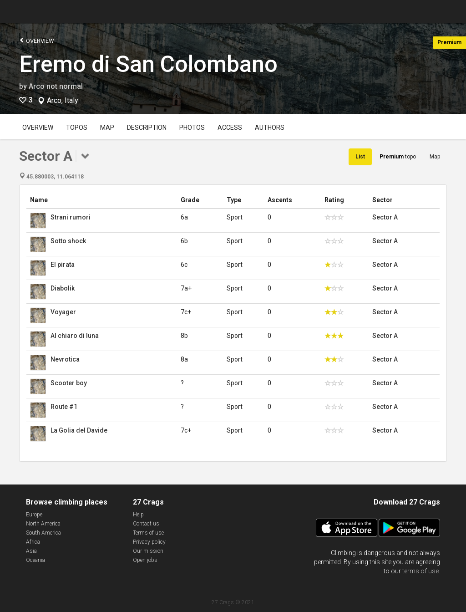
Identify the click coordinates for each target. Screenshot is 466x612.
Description (147, 127)
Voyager (63, 312)
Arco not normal (56, 86)
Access (230, 127)
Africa (33, 542)
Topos (76, 127)
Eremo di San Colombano (148, 64)
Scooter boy (69, 383)
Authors (269, 127)
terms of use (420, 571)
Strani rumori (71, 217)
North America (43, 523)
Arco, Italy (62, 100)
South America (43, 533)
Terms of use (148, 533)
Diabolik (63, 288)
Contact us (146, 523)
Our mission (148, 551)
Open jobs (145, 560)
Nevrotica (65, 359)
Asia (31, 551)
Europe (34, 514)
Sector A (385, 217)
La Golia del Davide (79, 430)
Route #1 (64, 406)
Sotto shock (68, 241)
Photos (192, 127)
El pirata (63, 264)
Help (138, 514)
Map (107, 127)
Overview (36, 40)
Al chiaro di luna (75, 335)
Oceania (35, 560)
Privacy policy (149, 542)
